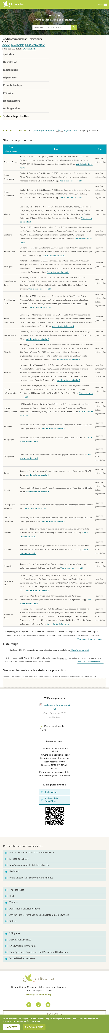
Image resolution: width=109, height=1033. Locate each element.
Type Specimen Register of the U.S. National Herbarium (36, 952)
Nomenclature (11, 100)
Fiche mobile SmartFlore (49, 800)
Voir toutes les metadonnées (90, 639)
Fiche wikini (49, 792)
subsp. (28, 45)
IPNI (9, 896)
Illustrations (10, 69)
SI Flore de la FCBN (17, 858)
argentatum (38, 45)
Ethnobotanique (12, 85)
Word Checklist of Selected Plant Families (29, 877)
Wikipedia (12, 933)
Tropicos (12, 902)
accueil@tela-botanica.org (38, 994)
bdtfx (23, 130)
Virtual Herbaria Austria (20, 958)
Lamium (6, 45)
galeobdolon (17, 45)
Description (10, 62)
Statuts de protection (16, 116)
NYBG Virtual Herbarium (20, 946)
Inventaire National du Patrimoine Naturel (29, 852)
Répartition (10, 77)
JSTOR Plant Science (18, 939)
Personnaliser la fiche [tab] (52, 728)
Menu (102, 4)
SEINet (11, 921)
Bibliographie (11, 108)
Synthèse (8, 54)
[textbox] (51, 27)
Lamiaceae (29, 48)
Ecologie (8, 93)
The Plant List (14, 889)
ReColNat (12, 871)
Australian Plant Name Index (22, 908)
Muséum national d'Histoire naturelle (27, 865)
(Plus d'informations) (79, 649)
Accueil (8, 130)
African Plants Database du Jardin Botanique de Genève (37, 915)
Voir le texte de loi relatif (70, 180)
